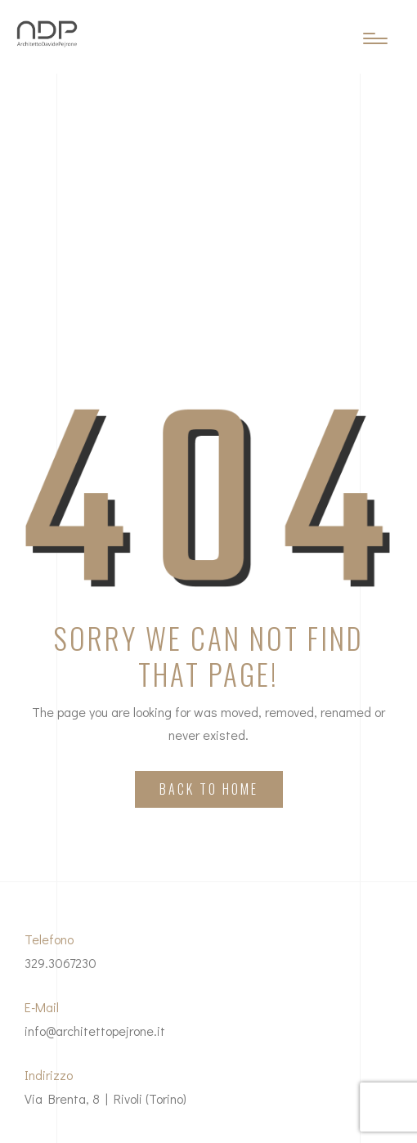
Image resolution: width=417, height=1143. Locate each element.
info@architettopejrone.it (95, 1030)
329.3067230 (60, 962)
